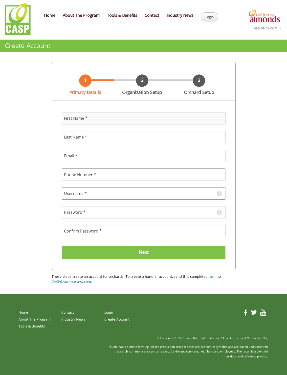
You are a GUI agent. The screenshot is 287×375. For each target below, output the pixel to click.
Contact (152, 15)
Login (209, 17)
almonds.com (265, 28)
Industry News (180, 15)
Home (49, 15)
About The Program (81, 15)
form (213, 276)
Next (143, 252)
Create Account (117, 319)
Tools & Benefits (122, 15)
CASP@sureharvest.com (71, 281)
